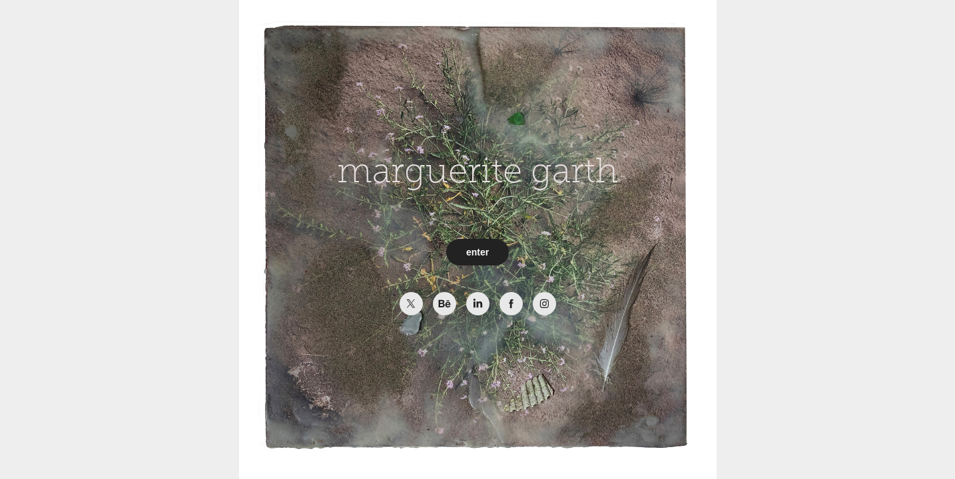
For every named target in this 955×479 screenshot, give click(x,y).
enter (477, 252)
